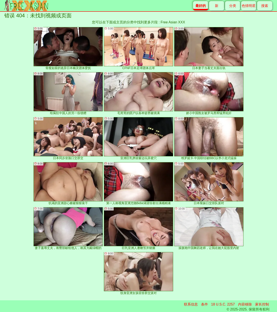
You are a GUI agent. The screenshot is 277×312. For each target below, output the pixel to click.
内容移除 (245, 304)
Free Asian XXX (173, 22)
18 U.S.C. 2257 (223, 304)
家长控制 (262, 304)
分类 (232, 6)
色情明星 (249, 6)
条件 (204, 304)
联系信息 (191, 304)
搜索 (264, 6)
